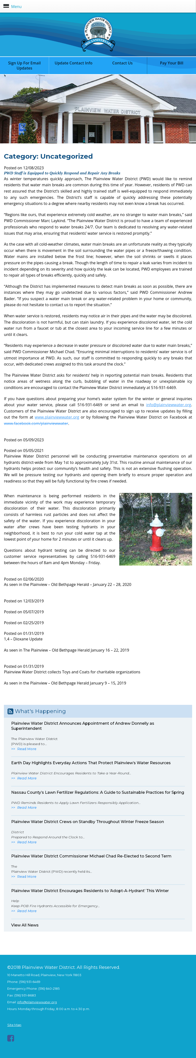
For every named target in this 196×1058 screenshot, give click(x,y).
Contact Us (122, 63)
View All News (25, 925)
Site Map (14, 1025)
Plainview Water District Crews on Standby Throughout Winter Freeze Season (87, 821)
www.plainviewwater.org (57, 417)
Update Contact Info (74, 63)
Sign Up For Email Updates (24, 65)
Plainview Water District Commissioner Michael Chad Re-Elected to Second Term (91, 856)
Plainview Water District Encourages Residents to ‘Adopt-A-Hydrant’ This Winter (90, 890)
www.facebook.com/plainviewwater (36, 423)
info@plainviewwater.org (168, 404)
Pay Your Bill (171, 63)
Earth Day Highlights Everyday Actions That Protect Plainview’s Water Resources (91, 763)
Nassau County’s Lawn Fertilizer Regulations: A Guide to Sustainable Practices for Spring (97, 792)
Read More (26, 749)
